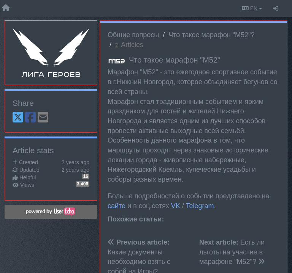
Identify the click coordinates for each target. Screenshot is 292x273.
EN (252, 8)
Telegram (200, 206)
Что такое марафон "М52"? (211, 35)
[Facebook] (30, 117)
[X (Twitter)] (18, 117)
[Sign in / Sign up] (275, 8)
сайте (116, 206)
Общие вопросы (133, 35)
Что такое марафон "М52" (174, 60)
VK (175, 206)
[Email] (43, 117)
